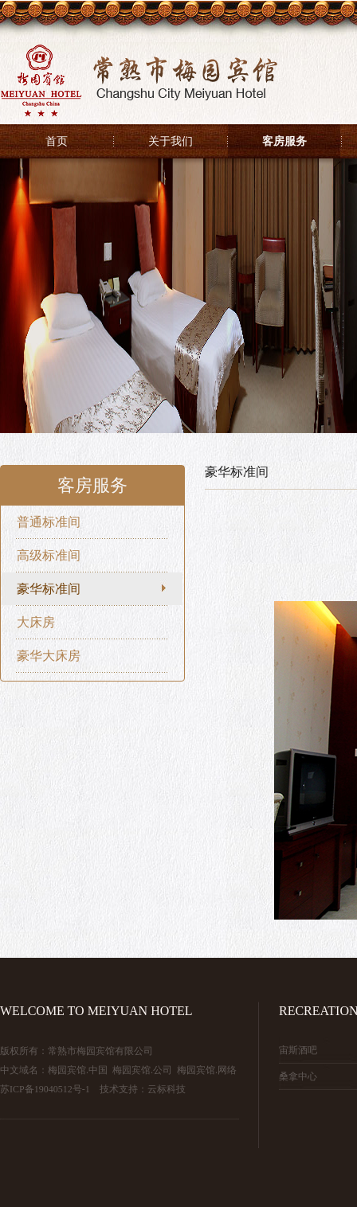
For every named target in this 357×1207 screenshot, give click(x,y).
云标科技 (166, 1089)
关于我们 (170, 141)
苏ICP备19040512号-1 (45, 1089)
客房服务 (284, 141)
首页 (56, 141)
